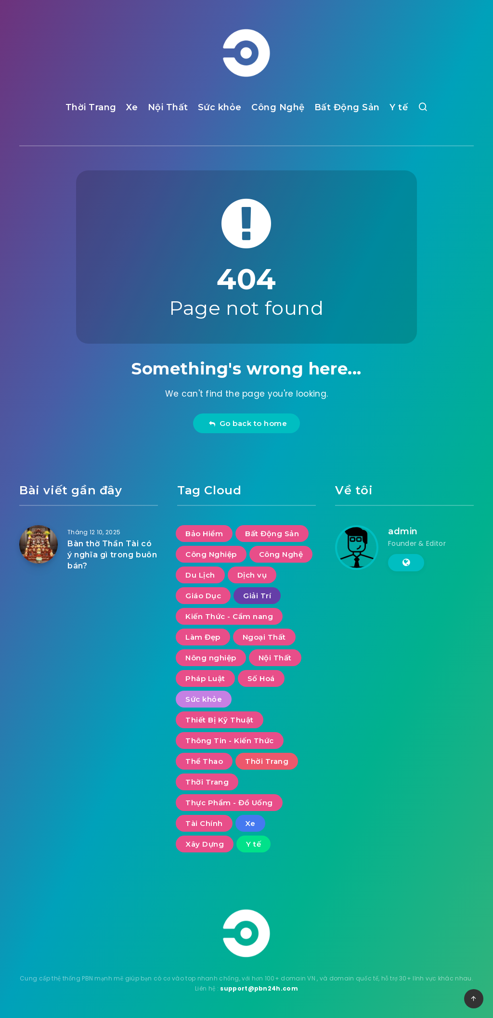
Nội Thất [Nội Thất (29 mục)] (275, 657)
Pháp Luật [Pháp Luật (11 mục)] (205, 678)
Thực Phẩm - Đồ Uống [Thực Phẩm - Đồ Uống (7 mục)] (229, 802)
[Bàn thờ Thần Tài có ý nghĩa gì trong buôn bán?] (38, 544)
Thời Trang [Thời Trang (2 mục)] (207, 781)
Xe (132, 107)
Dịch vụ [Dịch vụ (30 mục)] (252, 575)
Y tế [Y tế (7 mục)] (253, 844)
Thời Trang (91, 107)
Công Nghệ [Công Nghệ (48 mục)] (281, 554)
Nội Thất (168, 107)
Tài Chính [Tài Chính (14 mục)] (204, 823)
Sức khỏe (220, 107)
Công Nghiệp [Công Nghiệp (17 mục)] (211, 554)
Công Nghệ (278, 107)
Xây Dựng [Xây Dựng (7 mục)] (204, 844)
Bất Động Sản (347, 107)
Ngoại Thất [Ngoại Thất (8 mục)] (264, 637)
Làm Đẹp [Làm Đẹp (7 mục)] (203, 637)
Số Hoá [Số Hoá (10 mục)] (261, 678)
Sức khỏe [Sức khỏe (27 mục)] (203, 699)
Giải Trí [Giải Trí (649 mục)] (257, 595)
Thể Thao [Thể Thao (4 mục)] (204, 761)
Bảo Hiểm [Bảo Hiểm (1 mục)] (204, 533)
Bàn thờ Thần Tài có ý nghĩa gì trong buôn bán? (112, 554)
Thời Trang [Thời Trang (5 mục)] (266, 761)
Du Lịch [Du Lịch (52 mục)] (200, 575)
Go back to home (247, 423)
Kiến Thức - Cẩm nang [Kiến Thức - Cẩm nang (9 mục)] (229, 616)
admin (403, 531)
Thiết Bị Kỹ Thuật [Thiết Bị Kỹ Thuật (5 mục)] (219, 719)
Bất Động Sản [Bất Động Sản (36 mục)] (272, 533)
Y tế (398, 107)
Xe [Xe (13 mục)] (250, 823)
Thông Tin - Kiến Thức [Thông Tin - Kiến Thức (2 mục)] (229, 740)
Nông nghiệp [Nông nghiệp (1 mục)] (210, 657)
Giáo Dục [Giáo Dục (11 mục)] (203, 595)
